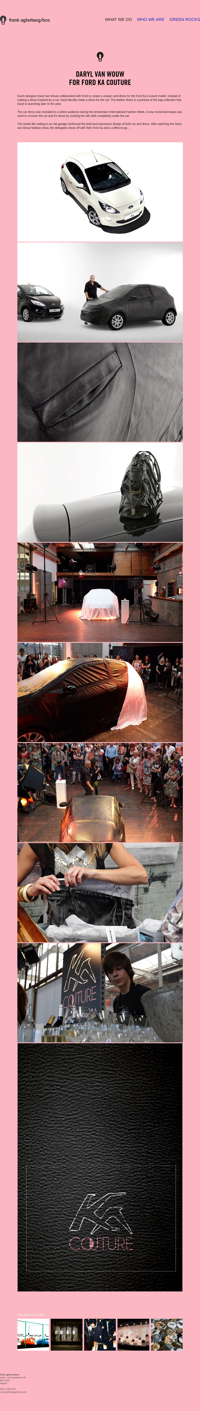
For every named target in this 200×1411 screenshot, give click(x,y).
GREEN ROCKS (184, 19)
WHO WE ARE (150, 19)
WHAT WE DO (118, 19)
